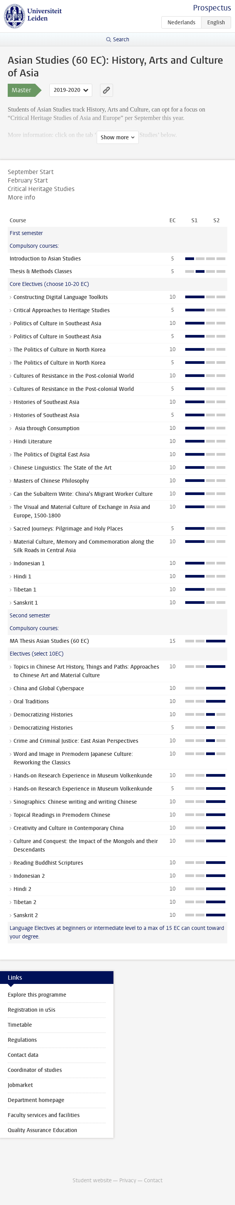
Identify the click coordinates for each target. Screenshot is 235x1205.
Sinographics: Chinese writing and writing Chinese (75, 802)
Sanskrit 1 (26, 603)
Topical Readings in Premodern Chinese (62, 815)
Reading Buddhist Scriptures (48, 863)
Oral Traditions (31, 701)
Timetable (20, 1025)
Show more (115, 137)
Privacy (127, 1180)
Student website (92, 1180)
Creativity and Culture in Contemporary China (68, 828)
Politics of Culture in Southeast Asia (57, 323)
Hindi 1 (22, 576)
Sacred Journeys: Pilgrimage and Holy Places (68, 528)
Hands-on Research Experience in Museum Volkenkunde (83, 775)
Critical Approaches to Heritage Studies (62, 310)
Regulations (22, 1040)
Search (121, 39)
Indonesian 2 (29, 876)
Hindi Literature (33, 441)
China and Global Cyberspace (49, 688)
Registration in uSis (31, 1010)
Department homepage (36, 1100)
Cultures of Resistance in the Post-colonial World (74, 376)
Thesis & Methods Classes (41, 271)
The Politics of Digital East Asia (52, 454)
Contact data (23, 1055)
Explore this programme (37, 995)
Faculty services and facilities (43, 1115)
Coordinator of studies (35, 1070)
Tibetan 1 (25, 589)
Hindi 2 (22, 889)
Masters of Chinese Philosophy (51, 481)
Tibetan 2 (25, 902)
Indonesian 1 (29, 563)
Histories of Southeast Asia (46, 402)
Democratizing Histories (43, 714)
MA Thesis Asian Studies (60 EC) (49, 641)
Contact (153, 1180)
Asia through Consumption (46, 428)
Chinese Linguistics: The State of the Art (63, 468)
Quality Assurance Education (42, 1130)
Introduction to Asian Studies (45, 258)
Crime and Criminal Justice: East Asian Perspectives (76, 741)
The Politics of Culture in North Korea (59, 349)
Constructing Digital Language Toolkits (61, 297)
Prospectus (212, 8)
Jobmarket (20, 1085)
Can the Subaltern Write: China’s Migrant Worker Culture (83, 494)
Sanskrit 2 (26, 915)
